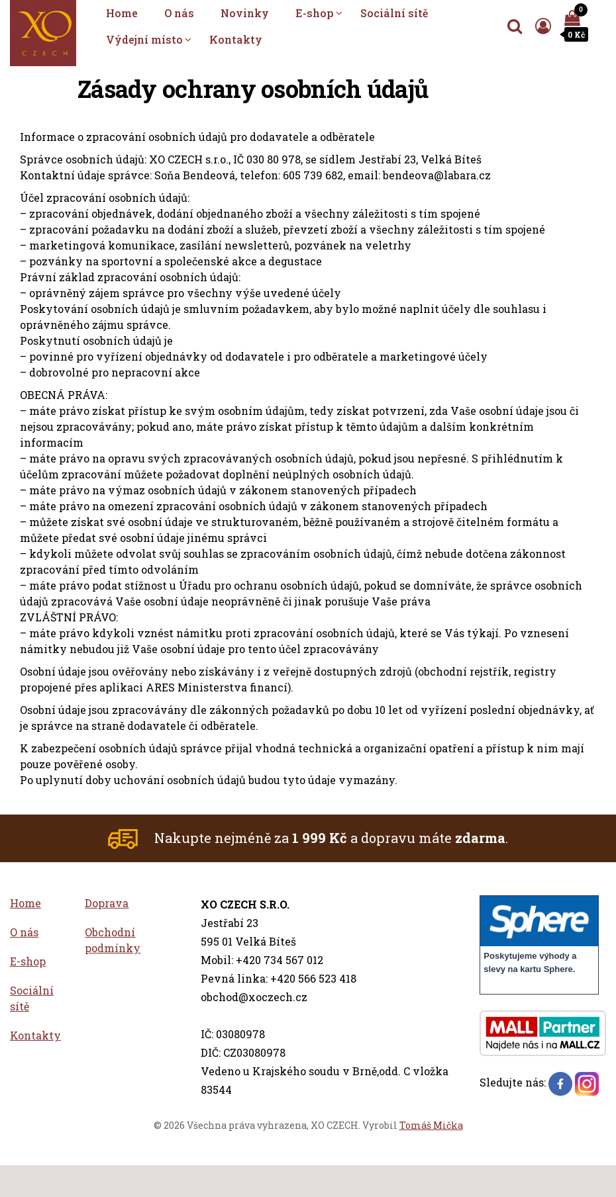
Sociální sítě (394, 13)
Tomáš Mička (431, 1125)
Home (122, 13)
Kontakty (235, 39)
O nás (179, 13)
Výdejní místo (144, 39)
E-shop (314, 13)
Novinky (245, 13)
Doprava (106, 903)
